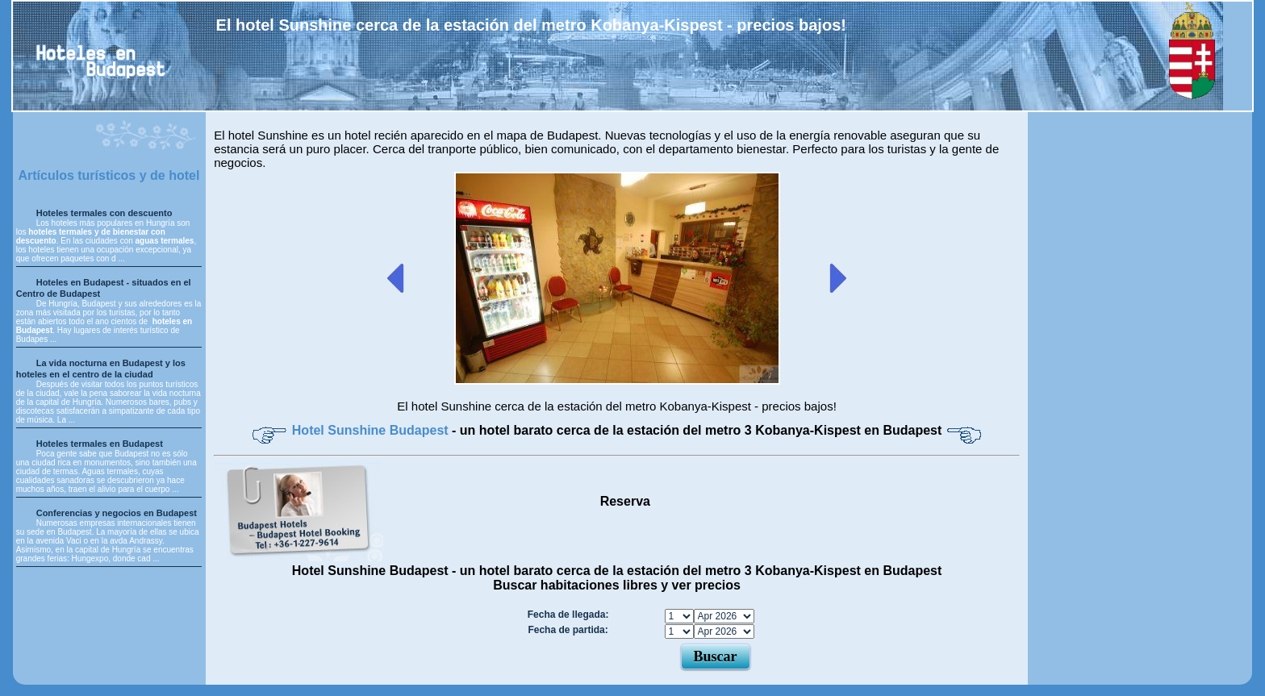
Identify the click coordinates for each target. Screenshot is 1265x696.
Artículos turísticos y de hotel (108, 175)
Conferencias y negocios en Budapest (116, 513)
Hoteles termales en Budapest (99, 443)
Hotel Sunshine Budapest (372, 430)
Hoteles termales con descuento (104, 213)
